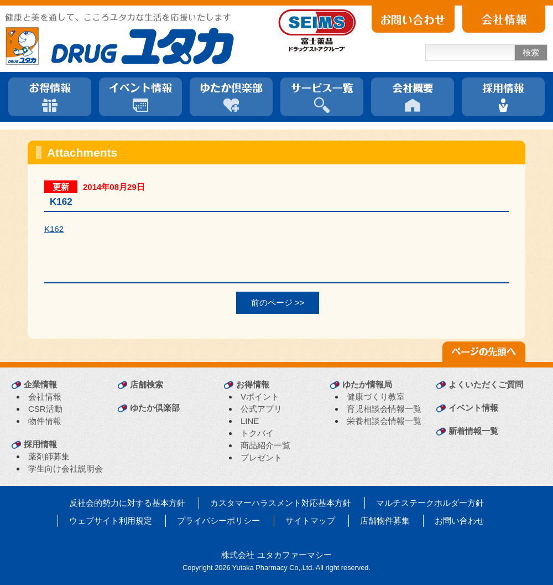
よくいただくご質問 (485, 384)
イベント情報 (473, 407)
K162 (54, 229)
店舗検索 (146, 384)
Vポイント (260, 396)
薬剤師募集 (49, 456)
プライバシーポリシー (218, 520)
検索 (531, 52)
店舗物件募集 (385, 520)
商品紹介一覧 (265, 445)
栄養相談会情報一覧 (384, 421)
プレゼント (261, 457)
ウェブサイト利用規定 (110, 520)
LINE (250, 421)
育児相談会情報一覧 (384, 408)
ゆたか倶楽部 (155, 407)
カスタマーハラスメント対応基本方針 (280, 503)
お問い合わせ (459, 520)
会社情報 (44, 396)
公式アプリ (261, 408)
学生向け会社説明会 (65, 468)
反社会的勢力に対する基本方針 (127, 503)
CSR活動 (45, 408)
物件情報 (44, 421)
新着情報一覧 (473, 431)
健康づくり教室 (376, 396)
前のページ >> (278, 302)
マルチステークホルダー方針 (430, 503)
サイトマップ (310, 520)
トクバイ (257, 433)
